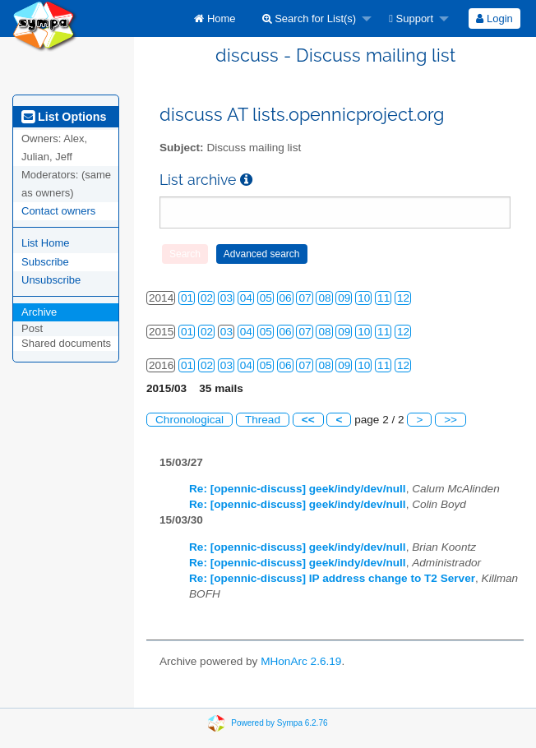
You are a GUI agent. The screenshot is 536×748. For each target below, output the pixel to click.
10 (364, 298)
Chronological (189, 419)
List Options (63, 116)
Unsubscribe (51, 280)
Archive (39, 312)
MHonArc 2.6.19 (301, 661)
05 (266, 298)
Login (494, 18)
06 (286, 298)
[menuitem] (214, 18)
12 (403, 298)
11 (383, 298)
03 (226, 298)
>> (450, 419)
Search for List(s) (309, 18)
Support (411, 18)
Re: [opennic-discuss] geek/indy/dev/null (297, 489)
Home (214, 18)
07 (304, 298)
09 (344, 298)
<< (308, 419)
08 (324, 298)
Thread (262, 419)
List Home (45, 243)
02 (207, 298)
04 (246, 298)
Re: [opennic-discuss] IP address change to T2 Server (332, 578)
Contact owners (58, 211)
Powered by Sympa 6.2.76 (279, 722)
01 (187, 298)
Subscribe (45, 262)
